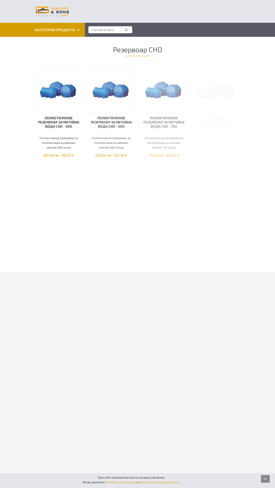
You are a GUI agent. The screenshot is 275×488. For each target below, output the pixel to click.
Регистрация (230, 29)
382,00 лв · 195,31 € (58, 155)
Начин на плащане (126, 11)
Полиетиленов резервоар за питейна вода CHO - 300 (58, 122)
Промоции (211, 11)
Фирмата (101, 11)
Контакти (230, 11)
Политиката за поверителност (159, 482)
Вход (207, 29)
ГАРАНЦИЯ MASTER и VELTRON (166, 11)
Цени (195, 11)
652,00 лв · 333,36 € (111, 155)
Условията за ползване (121, 482)
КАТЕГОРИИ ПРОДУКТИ (57, 30)
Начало (84, 11)
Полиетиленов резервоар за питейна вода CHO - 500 (111, 122)
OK (265, 478)
